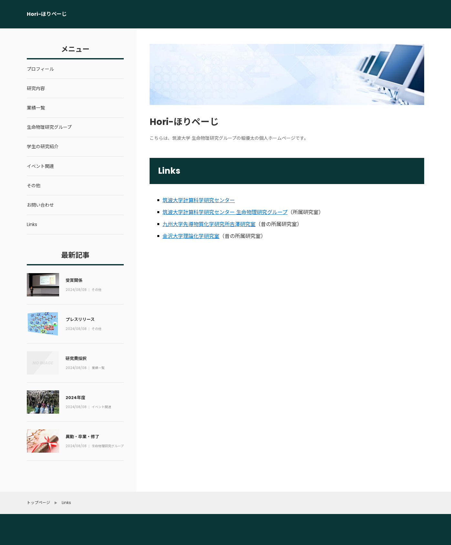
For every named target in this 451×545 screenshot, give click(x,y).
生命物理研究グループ (106, 446)
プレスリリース (80, 319)
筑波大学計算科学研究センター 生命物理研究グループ (225, 212)
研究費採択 (76, 358)
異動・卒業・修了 (82, 437)
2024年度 (75, 398)
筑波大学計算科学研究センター (199, 200)
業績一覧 (98, 368)
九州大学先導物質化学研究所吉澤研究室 (209, 224)
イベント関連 (101, 407)
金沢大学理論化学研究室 (191, 236)
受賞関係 (74, 280)
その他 (97, 290)
